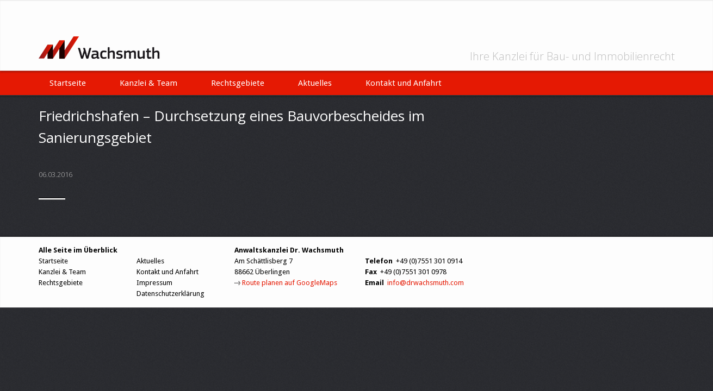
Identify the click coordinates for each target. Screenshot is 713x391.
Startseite (67, 83)
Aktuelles (315, 83)
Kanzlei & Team (148, 83)
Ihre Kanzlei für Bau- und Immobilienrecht (572, 56)
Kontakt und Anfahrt (403, 83)
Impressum (154, 283)
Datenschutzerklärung (170, 293)
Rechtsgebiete (237, 83)
